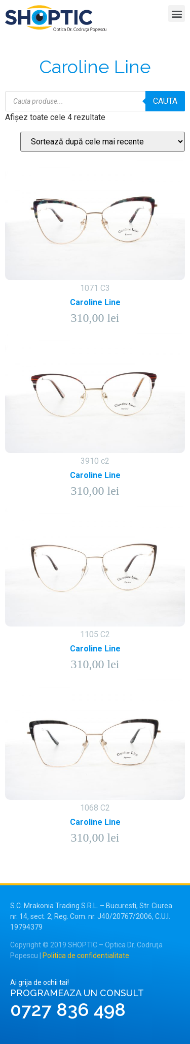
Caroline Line (95, 302)
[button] (176, 13)
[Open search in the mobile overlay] (95, 101)
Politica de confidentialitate (86, 955)
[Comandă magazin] (102, 142)
